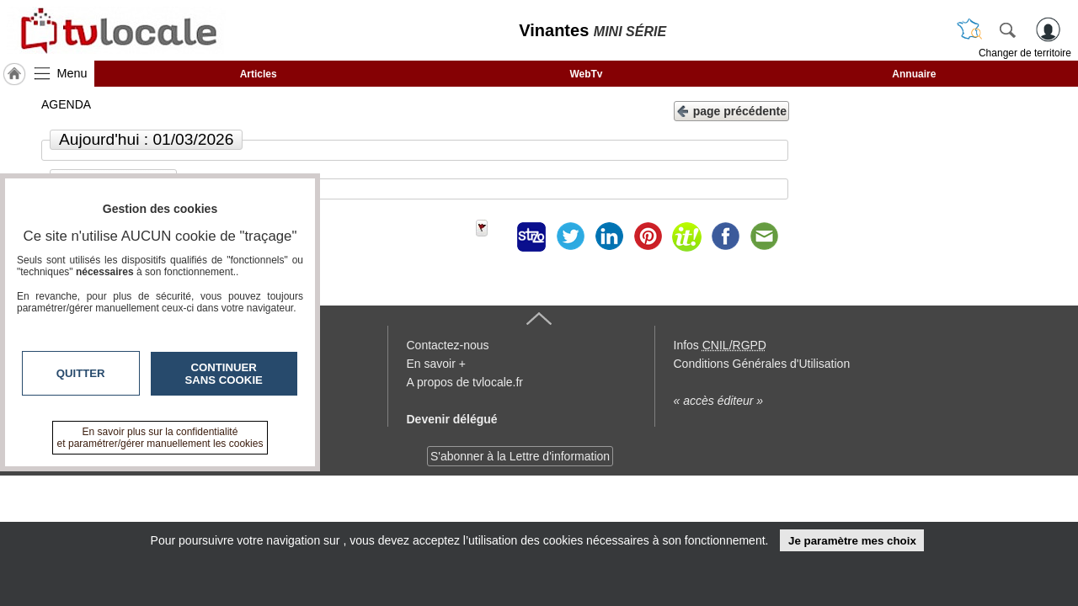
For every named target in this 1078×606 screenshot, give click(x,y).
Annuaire (914, 74)
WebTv (585, 74)
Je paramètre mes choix (852, 540)
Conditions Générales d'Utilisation (762, 363)
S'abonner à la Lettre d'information (520, 456)
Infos (720, 345)
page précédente (731, 110)
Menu (72, 73)
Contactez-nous (448, 345)
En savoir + (436, 363)
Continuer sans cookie (224, 373)
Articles (258, 74)
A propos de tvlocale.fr (465, 382)
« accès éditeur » (719, 400)
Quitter (80, 373)
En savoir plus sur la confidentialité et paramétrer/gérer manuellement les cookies (160, 437)
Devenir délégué (452, 419)
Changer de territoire (1025, 53)
